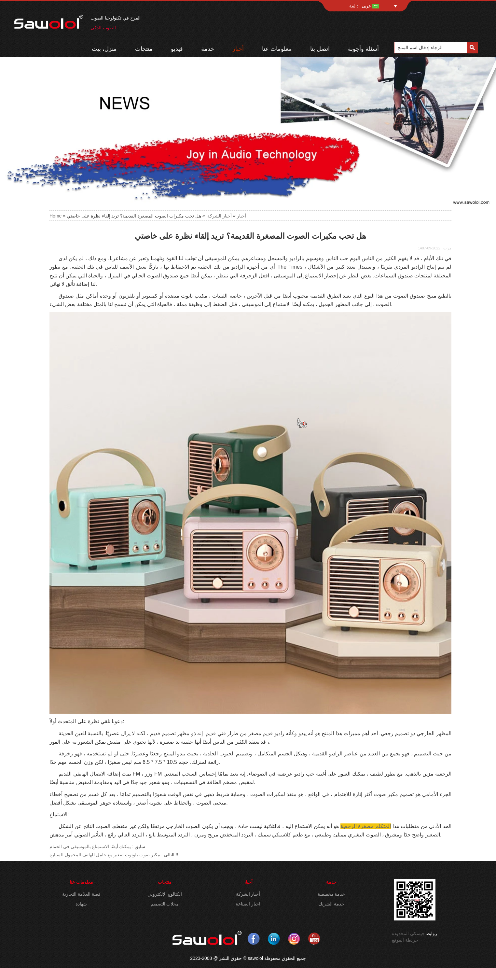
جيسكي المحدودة (408, 933)
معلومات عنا (277, 49)
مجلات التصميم (165, 903)
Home (55, 215)
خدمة (207, 49)
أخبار (238, 49)
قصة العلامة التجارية (81, 894)
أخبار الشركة (219, 215)
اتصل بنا (320, 49)
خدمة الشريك (331, 903)
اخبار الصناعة (248, 903)
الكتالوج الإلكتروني (164, 894)
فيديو (177, 49)
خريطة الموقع (405, 940)
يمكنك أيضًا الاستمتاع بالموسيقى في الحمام (90, 846)
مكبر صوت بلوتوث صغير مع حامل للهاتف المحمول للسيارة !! (113, 854)
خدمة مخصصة (331, 894)
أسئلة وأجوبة (363, 49)
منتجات (144, 49)
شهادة (81, 903)
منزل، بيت (104, 49)
